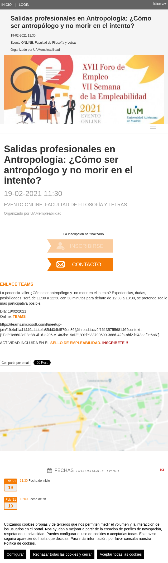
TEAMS (19, 316)
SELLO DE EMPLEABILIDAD (75, 343)
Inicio (6, 5)
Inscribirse (87, 246)
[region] (84, 538)
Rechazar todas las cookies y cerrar (62, 554)
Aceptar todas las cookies (121, 554)
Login (24, 5)
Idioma (159, 4)
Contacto (86, 264)
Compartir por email (15, 363)
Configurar (15, 554)
